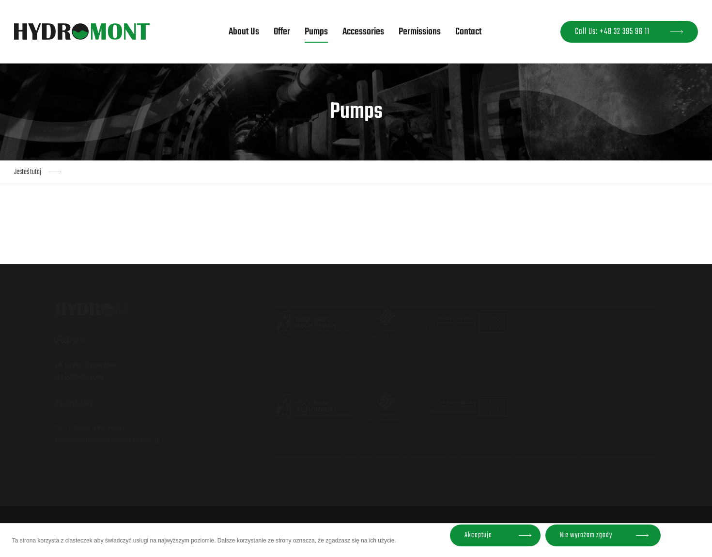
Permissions (420, 31)
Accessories (363, 31)
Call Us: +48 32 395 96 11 (612, 32)
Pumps (316, 31)
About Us (244, 31)
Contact (468, 31)
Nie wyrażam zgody (586, 535)
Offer (282, 31)
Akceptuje (478, 535)
